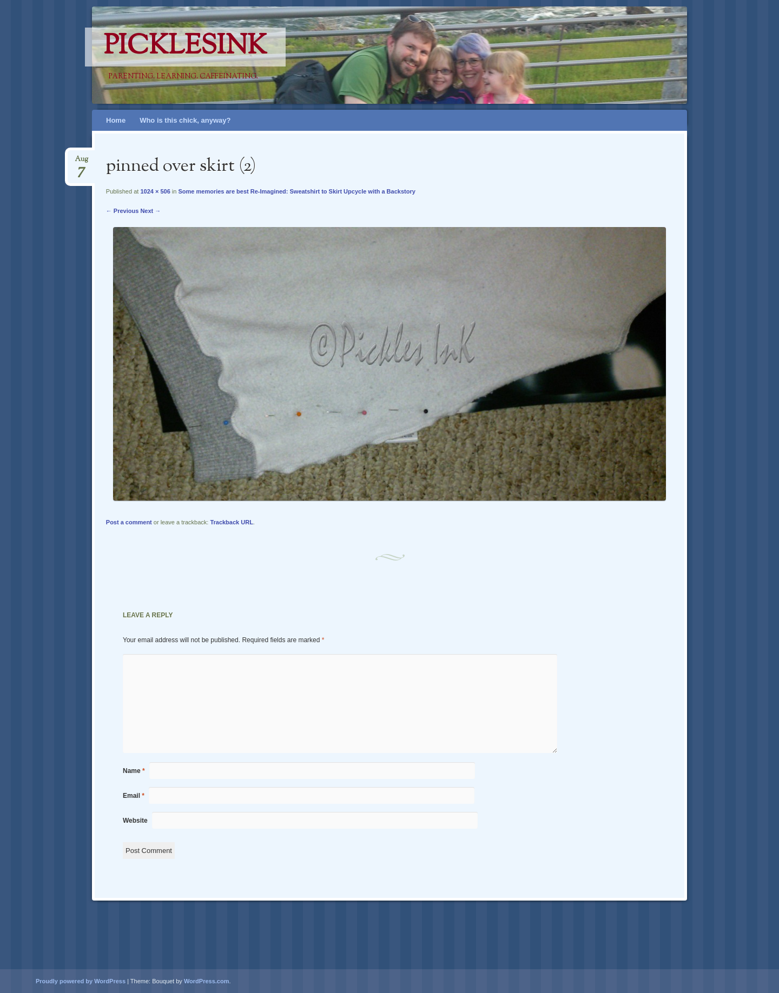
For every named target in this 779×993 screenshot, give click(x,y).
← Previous (122, 211)
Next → (150, 211)
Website (135, 820)
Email (133, 795)
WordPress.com (206, 981)
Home (116, 120)
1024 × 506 (155, 191)
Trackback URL (231, 522)
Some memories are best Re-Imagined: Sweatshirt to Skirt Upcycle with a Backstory (296, 191)
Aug (81, 162)
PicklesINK (185, 47)
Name (134, 771)
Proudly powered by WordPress (81, 981)
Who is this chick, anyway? (185, 120)
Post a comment (129, 522)
